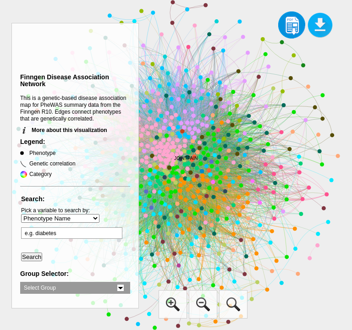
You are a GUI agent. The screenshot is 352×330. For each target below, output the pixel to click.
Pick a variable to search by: (55, 210)
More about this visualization (69, 130)
